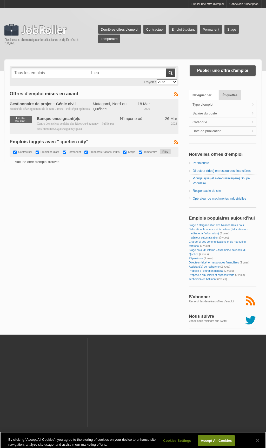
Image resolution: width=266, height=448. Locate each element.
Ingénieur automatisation (203, 237)
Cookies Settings (177, 443)
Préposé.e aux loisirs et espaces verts (211, 275)
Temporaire (109, 39)
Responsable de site (207, 191)
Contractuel (154, 29)
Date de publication (206, 131)
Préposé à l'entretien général (206, 270)
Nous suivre (201, 316)
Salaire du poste (204, 113)
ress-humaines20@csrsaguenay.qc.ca (59, 129)
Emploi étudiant (183, 29)
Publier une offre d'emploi (207, 3)
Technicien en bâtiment (202, 279)
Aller (170, 73)
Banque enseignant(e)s (58, 118)
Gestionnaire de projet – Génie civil (43, 103)
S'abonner (199, 296)
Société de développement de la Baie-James (36, 109)
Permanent (211, 29)
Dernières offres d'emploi (119, 29)
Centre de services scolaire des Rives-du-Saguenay (68, 123)
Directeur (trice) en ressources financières (222, 171)
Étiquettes (229, 95)
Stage (231, 29)
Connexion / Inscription (243, 3)
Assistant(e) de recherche (204, 266)
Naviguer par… (203, 95)
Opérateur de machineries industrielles (219, 198)
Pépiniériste (201, 163)
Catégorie (199, 122)
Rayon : (150, 82)
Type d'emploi (202, 104)
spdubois (84, 109)
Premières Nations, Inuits (104, 152)
